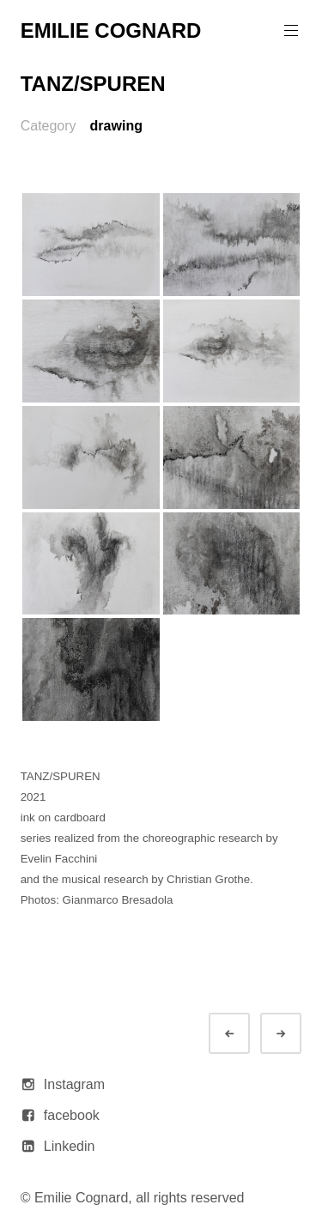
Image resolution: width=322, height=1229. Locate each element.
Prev (245, 1033)
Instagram (74, 1084)
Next (296, 1033)
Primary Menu (289, 30)
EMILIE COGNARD (111, 30)
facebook (72, 1115)
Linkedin (69, 1146)
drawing (116, 125)
